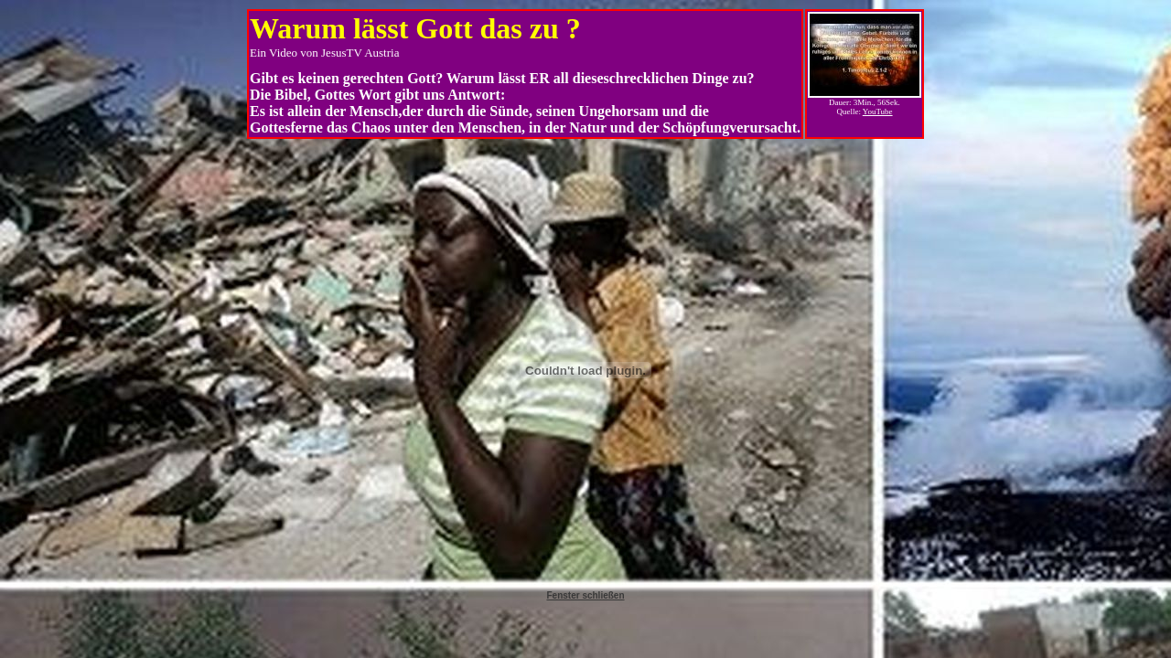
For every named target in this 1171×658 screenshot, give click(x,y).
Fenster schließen (585, 595)
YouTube (878, 111)
